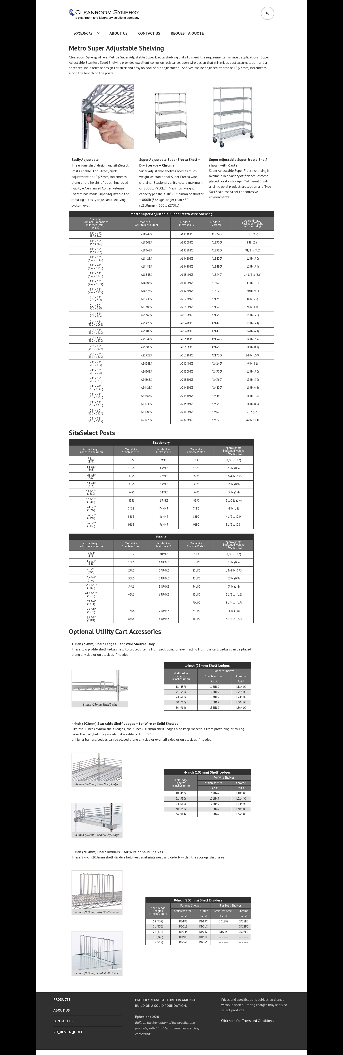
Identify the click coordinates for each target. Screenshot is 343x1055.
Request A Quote (187, 33)
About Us (118, 33)
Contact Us (149, 33)
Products (83, 33)
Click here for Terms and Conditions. (247, 1020)
